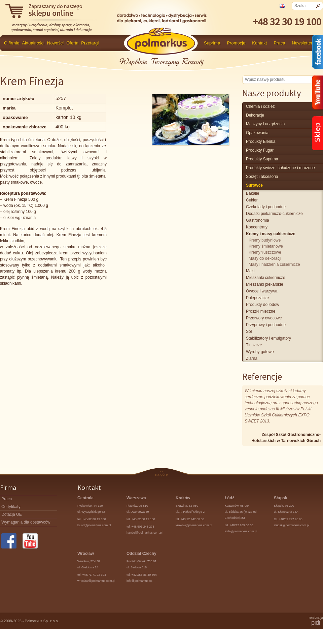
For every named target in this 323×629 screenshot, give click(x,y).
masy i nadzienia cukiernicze (274, 264)
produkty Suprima (262, 159)
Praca (279, 42)
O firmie (12, 42)
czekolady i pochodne (266, 207)
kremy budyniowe (265, 240)
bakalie (252, 193)
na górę (161, 474)
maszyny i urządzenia (265, 124)
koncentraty (256, 227)
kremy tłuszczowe (265, 252)
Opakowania (257, 132)
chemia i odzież (260, 106)
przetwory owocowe (264, 318)
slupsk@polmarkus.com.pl (291, 525)
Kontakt (259, 42)
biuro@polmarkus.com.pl (94, 525)
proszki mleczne (260, 311)
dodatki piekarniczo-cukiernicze (274, 213)
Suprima (212, 42)
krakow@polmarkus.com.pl (194, 525)
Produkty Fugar (260, 150)
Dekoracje (255, 115)
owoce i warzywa (261, 291)
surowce (254, 185)
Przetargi (90, 42)
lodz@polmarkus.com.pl (241, 531)
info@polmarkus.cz (139, 581)
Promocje (236, 42)
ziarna (251, 358)
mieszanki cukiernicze (265, 277)
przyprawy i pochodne (266, 324)
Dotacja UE (11, 514)
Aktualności (33, 42)
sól (249, 331)
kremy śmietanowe (266, 246)
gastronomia (257, 220)
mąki (250, 271)
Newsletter (302, 42)
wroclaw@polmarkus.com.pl (96, 581)
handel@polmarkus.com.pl (145, 532)
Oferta (72, 42)
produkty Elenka (260, 141)
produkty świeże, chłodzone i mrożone (280, 167)
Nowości (55, 42)
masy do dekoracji (265, 258)
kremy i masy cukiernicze (270, 233)
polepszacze (257, 297)
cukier (252, 200)
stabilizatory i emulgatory (268, 338)
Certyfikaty (11, 506)
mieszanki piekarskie (264, 284)
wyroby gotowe (260, 351)
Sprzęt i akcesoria (262, 176)
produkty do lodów (262, 304)
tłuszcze (254, 345)
